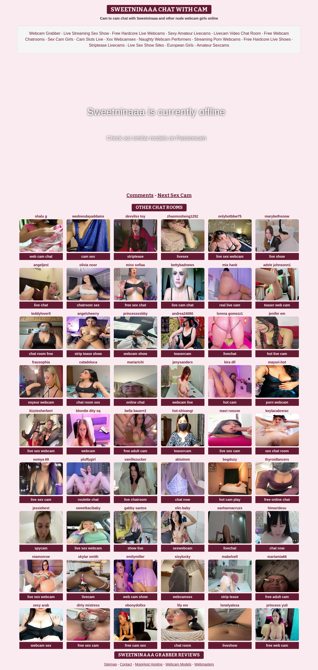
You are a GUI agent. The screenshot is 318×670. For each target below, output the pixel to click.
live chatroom (135, 500)
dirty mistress (88, 605)
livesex (183, 256)
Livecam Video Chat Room (237, 33)
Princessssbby (135, 314)
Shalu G (41, 216)
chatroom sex (88, 305)
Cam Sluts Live (90, 39)
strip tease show (88, 354)
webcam (88, 451)
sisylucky (182, 557)
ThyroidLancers (277, 459)
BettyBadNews (182, 265)
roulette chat (88, 500)
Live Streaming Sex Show (86, 33)
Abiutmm (182, 459)
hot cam (230, 402)
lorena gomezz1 (230, 314)
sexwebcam (183, 548)
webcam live (182, 402)
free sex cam (88, 645)
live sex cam (230, 451)
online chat (135, 402)
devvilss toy (135, 216)
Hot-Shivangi (182, 411)
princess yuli (277, 605)
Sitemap (110, 664)
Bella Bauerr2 (135, 411)
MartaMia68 (277, 557)
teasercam (182, 354)
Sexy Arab (41, 605)
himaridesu (277, 508)
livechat (229, 354)
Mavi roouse (230, 411)
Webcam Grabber (44, 33)
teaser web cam (277, 305)
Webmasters (204, 664)
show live (135, 548)
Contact (126, 664)
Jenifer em (277, 314)
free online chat (277, 500)
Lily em (182, 605)
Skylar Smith (88, 557)
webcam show (135, 354)
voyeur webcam (41, 402)
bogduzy (230, 459)
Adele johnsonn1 (277, 265)
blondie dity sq (88, 411)
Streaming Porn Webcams (217, 39)
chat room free (41, 354)
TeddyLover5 (41, 314)
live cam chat (183, 305)
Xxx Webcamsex (121, 39)
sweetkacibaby (88, 508)
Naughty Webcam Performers (165, 39)
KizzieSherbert (40, 411)
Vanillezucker (135, 459)
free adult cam (135, 451)
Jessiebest (41, 508)
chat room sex (88, 402)
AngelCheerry (88, 314)
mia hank (230, 265)
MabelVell (230, 557)
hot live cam (277, 354)
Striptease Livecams (107, 45)
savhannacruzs (229, 508)
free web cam (277, 645)
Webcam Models (178, 664)
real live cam (229, 305)
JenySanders (182, 362)
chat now (182, 500)
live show (277, 256)
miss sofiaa (135, 265)
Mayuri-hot (277, 362)
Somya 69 (41, 459)
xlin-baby (182, 508)
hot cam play (229, 500)
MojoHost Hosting (148, 664)
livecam (88, 597)
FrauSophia (41, 362)
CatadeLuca (88, 362)
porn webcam (277, 402)
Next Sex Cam (175, 195)
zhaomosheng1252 (182, 216)
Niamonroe (41, 557)
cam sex (88, 256)
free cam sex (135, 645)
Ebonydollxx (135, 605)
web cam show (135, 597)
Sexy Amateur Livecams (189, 33)
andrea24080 (182, 314)
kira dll (229, 362)
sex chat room (277, 451)
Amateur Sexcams (213, 45)
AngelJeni (41, 265)
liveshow (229, 645)
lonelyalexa (229, 605)
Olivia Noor (88, 265)
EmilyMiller (135, 557)
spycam (41, 548)
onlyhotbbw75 (229, 216)
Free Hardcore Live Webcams (138, 33)
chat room (182, 645)
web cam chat (41, 256)
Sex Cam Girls (60, 39)
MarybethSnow (277, 216)
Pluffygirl (88, 459)
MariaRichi (135, 362)
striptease (135, 256)
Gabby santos (135, 508)
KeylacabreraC (276, 411)
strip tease (229, 597)
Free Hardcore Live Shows (267, 39)
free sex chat (135, 305)
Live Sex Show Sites (146, 45)
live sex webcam (229, 256)
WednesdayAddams (88, 216)
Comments (140, 195)
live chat (41, 305)
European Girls (180, 45)
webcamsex (183, 597)
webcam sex (41, 645)
